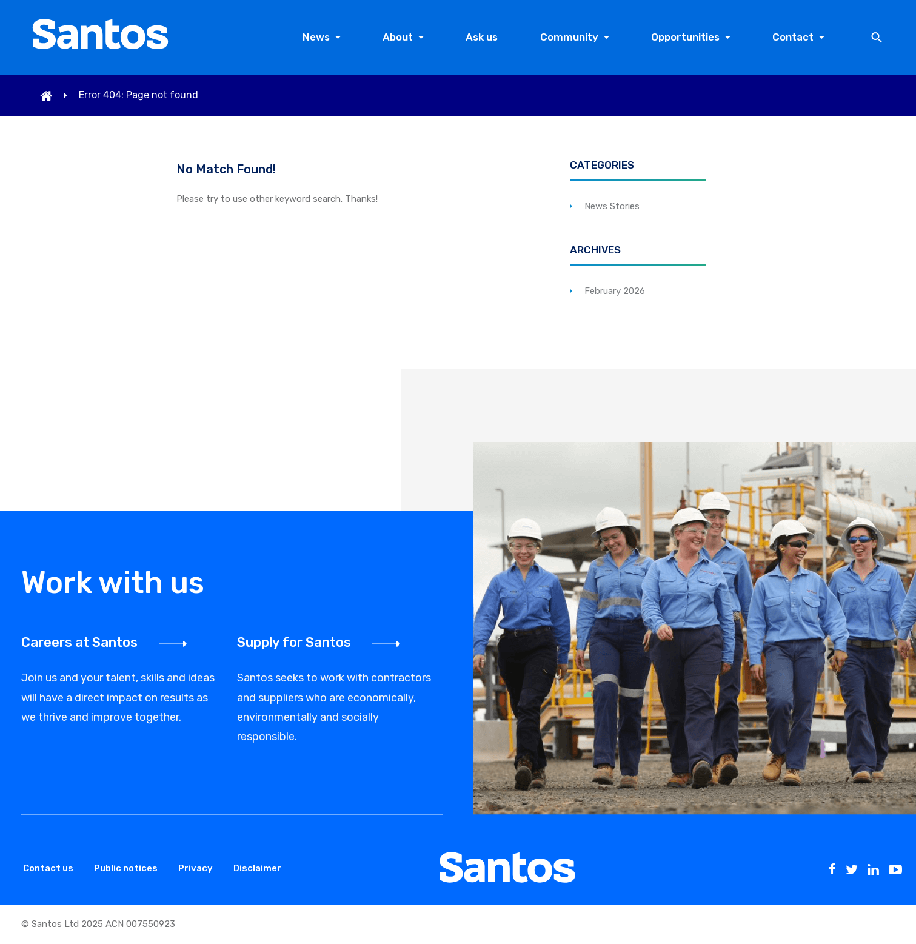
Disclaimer (257, 868)
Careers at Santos (79, 642)
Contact (793, 37)
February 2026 (614, 291)
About (398, 37)
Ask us (482, 37)
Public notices (126, 868)
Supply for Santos (294, 642)
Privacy (195, 868)
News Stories (612, 206)
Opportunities (685, 37)
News (316, 37)
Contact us (48, 868)
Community (569, 37)
